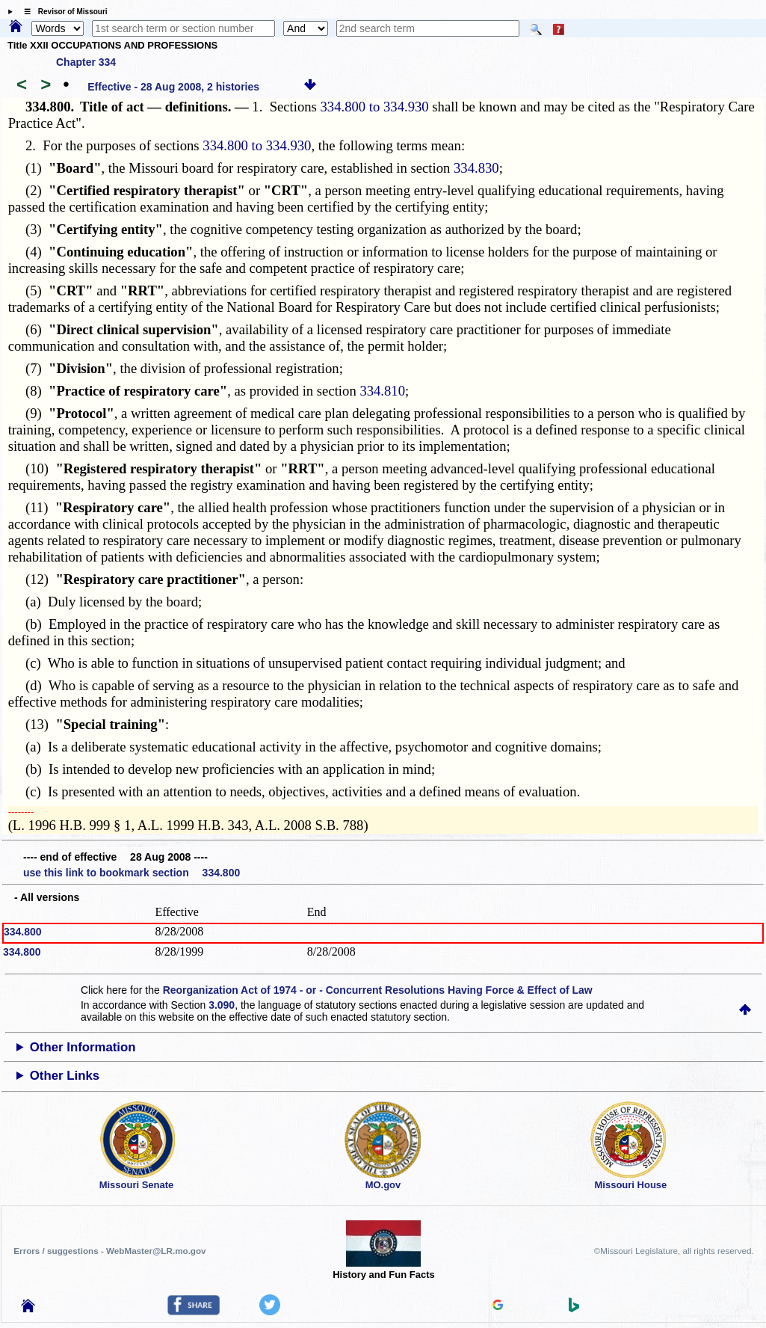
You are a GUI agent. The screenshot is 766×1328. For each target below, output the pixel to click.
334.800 (23, 932)
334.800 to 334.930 (375, 106)
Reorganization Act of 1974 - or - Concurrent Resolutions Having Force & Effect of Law (378, 990)
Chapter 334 (86, 62)
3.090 (222, 1005)
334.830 (476, 168)
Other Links (64, 1076)
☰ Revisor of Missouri (62, 11)
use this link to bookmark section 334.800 (131, 873)
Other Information (83, 1047)
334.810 (382, 391)
